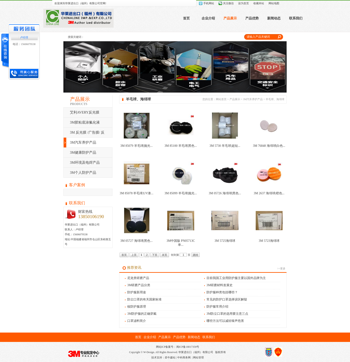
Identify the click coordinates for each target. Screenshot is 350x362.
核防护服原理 (136, 306)
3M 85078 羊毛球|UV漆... (136, 193)
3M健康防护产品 (83, 152)
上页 (134, 255)
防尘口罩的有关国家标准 (144, 299)
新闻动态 (274, 18)
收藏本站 (258, 3)
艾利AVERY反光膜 (84, 112)
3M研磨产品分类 (138, 285)
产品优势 (252, 18)
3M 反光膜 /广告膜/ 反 (87, 132)
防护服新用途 (136, 292)
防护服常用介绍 (217, 306)
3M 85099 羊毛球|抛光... (181, 193)
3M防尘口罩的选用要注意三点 (227, 313)
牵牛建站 (170, 357)
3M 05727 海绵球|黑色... (136, 240)
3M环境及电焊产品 (85, 162)
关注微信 (228, 3)
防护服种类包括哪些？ (222, 292)
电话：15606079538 (24, 44)
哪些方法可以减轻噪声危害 (225, 321)
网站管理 (198, 357)
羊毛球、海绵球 (275, 99)
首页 (186, 18)
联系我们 (295, 18)
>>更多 (281, 268)
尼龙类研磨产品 (138, 278)
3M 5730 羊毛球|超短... (225, 145)
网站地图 (274, 3)
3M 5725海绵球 (225, 240)
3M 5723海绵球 (269, 240)
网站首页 (221, 99)
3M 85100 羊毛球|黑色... (181, 145)
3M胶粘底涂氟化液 (85, 122)
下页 (154, 255)
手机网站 (208, 3)
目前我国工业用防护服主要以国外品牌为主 (236, 278)
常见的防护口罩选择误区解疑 (226, 299)
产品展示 (230, 18)
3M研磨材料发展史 (219, 285)
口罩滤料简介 (136, 321)
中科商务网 (184, 357)
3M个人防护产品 (83, 172)
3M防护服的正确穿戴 (141, 313)
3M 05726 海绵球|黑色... (225, 193)
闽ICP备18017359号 (187, 346)
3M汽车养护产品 (83, 142)
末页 (164, 255)
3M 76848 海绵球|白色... (269, 145)
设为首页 (243, 3)
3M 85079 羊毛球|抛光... (136, 145)
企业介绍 (208, 18)
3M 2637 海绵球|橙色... (269, 193)
